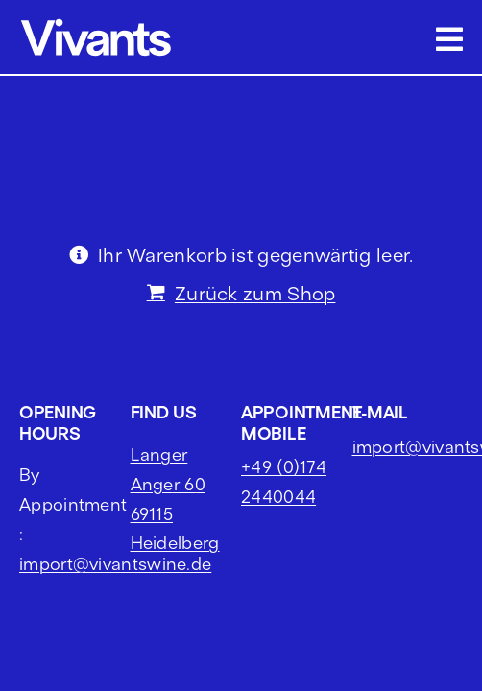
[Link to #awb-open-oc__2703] (449, 39)
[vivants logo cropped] (96, 22)
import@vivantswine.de (115, 612)
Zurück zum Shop (255, 293)
